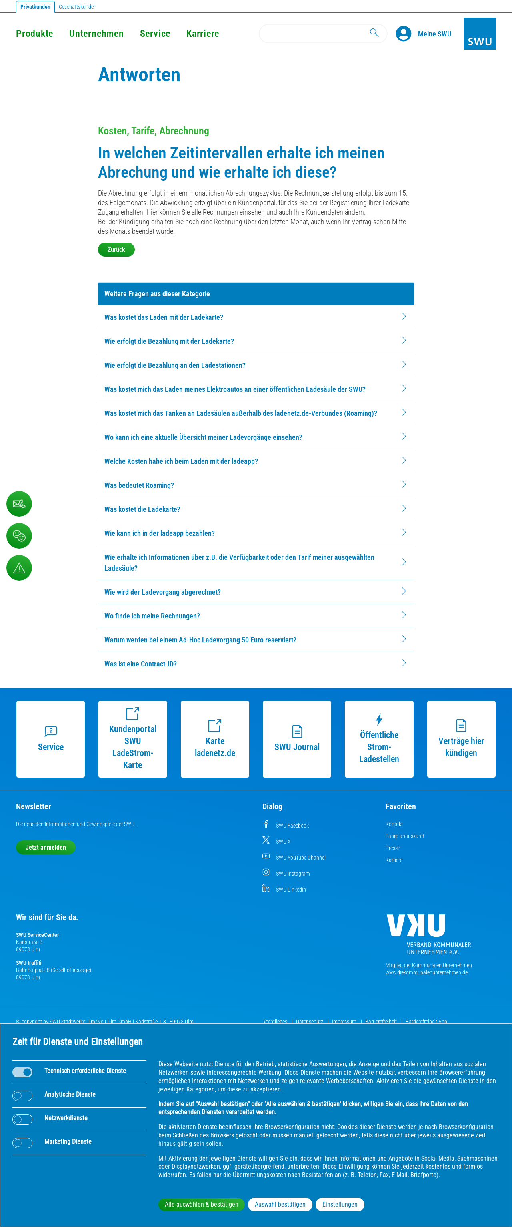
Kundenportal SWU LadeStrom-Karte (132, 738)
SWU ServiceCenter (37, 935)
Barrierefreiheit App (426, 1021)
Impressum (345, 1021)
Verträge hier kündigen (461, 738)
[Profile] (407, 34)
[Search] (323, 33)
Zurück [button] (116, 249)
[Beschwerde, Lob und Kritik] (19, 536)
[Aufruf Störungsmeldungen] (19, 568)
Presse (393, 848)
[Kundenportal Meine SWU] (434, 34)
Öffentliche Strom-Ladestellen (379, 738)
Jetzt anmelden (46, 847)
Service (155, 33)
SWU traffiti (28, 963)
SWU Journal (297, 738)
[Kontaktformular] (19, 504)
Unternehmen (96, 33)
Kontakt (394, 824)
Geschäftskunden (77, 7)
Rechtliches (275, 1021)
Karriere (202, 33)
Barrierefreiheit (381, 1021)
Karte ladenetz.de (215, 738)
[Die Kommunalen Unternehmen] (429, 937)
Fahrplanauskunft (405, 836)
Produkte (34, 33)
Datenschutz (310, 1021)
